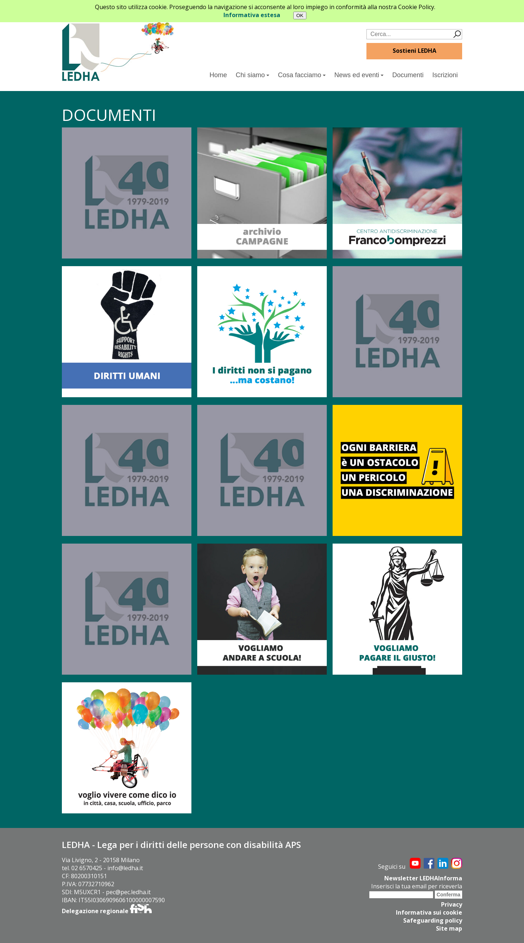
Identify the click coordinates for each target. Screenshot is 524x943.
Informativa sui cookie (429, 912)
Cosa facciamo (302, 75)
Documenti (408, 75)
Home (218, 75)
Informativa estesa (251, 15)
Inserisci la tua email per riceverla (416, 886)
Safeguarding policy (432, 920)
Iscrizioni (445, 75)
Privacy (451, 904)
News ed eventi (359, 75)
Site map (449, 928)
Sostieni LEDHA (414, 51)
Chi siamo (252, 75)
